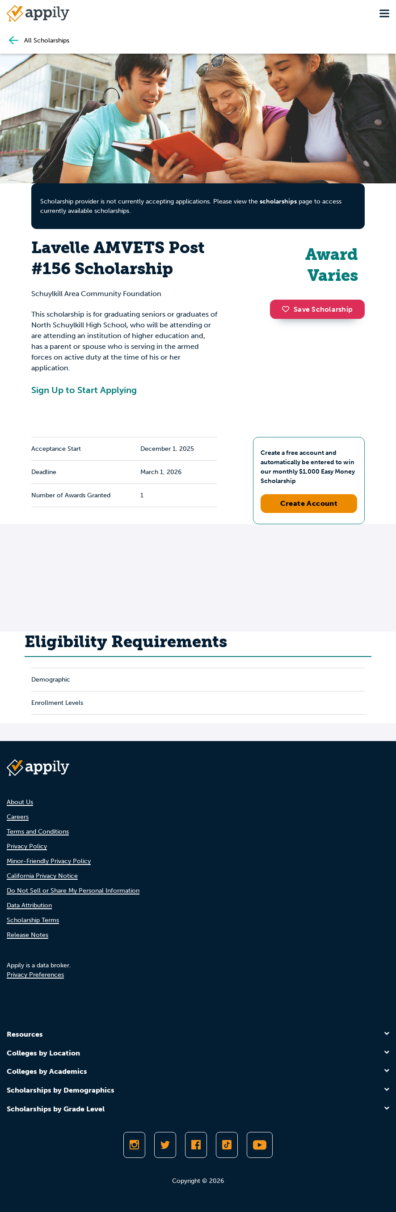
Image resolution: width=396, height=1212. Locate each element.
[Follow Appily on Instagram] (134, 1145)
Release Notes (27, 935)
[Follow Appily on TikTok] (227, 1145)
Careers (18, 817)
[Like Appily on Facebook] (196, 1145)
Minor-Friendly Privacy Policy (49, 861)
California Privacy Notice (42, 876)
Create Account (309, 503)
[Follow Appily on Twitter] (165, 1145)
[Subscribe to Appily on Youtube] (260, 1145)
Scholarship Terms (33, 920)
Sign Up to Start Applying (84, 390)
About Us (20, 802)
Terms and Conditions (38, 831)
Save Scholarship (317, 309)
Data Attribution (29, 905)
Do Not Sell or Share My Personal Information (73, 890)
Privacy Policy (27, 846)
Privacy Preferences (35, 975)
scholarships (278, 201)
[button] (288, 309)
